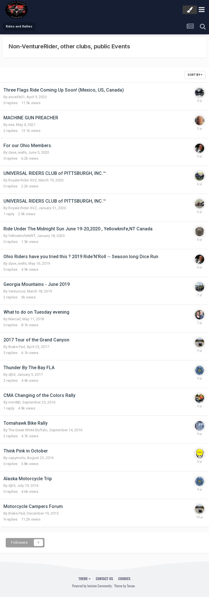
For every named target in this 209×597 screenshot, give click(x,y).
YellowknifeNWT (21, 236)
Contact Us (104, 578)
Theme (85, 578)
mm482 (14, 402)
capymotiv (16, 458)
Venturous (16, 291)
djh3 (11, 374)
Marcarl (14, 319)
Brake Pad (16, 347)
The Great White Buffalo (28, 430)
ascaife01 (16, 97)
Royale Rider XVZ (22, 180)
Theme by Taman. (124, 585)
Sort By (194, 74)
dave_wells (17, 152)
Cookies (124, 578)
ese (11, 124)
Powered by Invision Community (92, 585)
